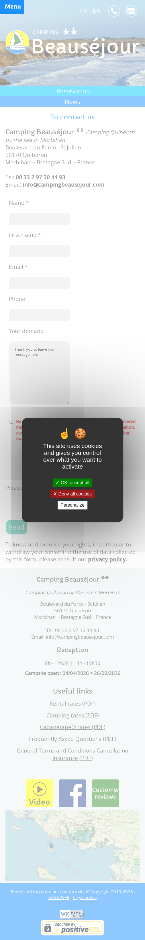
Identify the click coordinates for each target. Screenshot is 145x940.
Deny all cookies (72, 493)
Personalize (72, 505)
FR (83, 10)
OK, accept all (72, 482)
